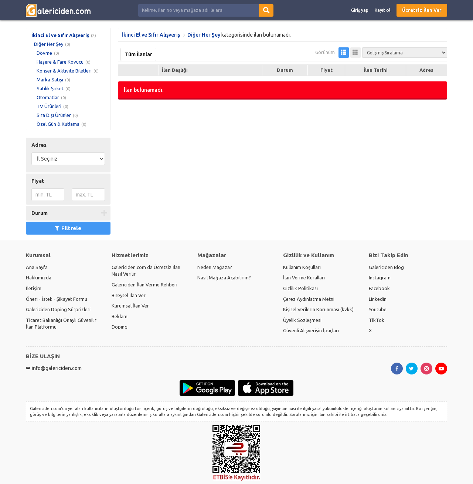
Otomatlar (48, 97)
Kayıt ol (382, 10)
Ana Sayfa (37, 267)
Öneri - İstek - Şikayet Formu (56, 299)
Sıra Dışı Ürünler (54, 115)
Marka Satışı (50, 79)
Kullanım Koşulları (302, 267)
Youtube (378, 309)
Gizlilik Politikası (300, 288)
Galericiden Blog (386, 267)
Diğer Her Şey (48, 44)
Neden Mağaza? (214, 267)
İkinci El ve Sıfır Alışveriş (60, 35)
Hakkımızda (38, 277)
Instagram (380, 277)
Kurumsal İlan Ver (130, 305)
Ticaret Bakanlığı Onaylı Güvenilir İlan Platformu (61, 323)
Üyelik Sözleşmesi (302, 320)
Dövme (44, 53)
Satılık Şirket (50, 88)
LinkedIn (378, 299)
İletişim (33, 288)
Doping (119, 326)
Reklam (119, 316)
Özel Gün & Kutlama (58, 124)
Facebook (379, 288)
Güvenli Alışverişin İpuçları (311, 330)
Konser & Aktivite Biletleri (64, 70)
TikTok (376, 320)
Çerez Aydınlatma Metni (308, 299)
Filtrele (68, 228)
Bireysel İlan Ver (129, 295)
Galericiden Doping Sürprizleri (58, 309)
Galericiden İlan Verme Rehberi (144, 284)
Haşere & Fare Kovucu (60, 61)
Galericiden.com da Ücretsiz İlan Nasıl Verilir (146, 271)
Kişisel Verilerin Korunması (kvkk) (318, 309)
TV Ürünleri (49, 106)
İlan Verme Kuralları (304, 277)
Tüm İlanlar (138, 54)
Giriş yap (359, 10)
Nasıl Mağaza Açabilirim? (224, 277)
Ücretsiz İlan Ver (422, 10)
